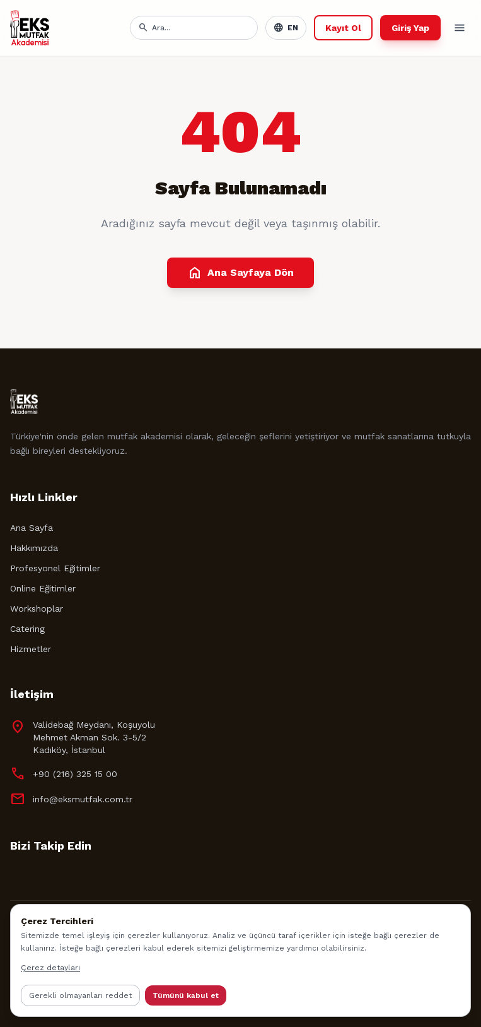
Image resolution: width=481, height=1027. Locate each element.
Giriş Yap (410, 28)
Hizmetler (30, 649)
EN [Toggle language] (286, 27)
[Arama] (201, 28)
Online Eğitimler (43, 588)
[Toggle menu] (459, 27)
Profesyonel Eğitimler (55, 568)
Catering (27, 629)
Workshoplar (36, 608)
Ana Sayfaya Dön (240, 273)
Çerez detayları (50, 967)
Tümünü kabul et (186, 995)
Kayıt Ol (343, 28)
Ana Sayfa (31, 528)
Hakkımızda (34, 548)
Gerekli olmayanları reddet (80, 995)
